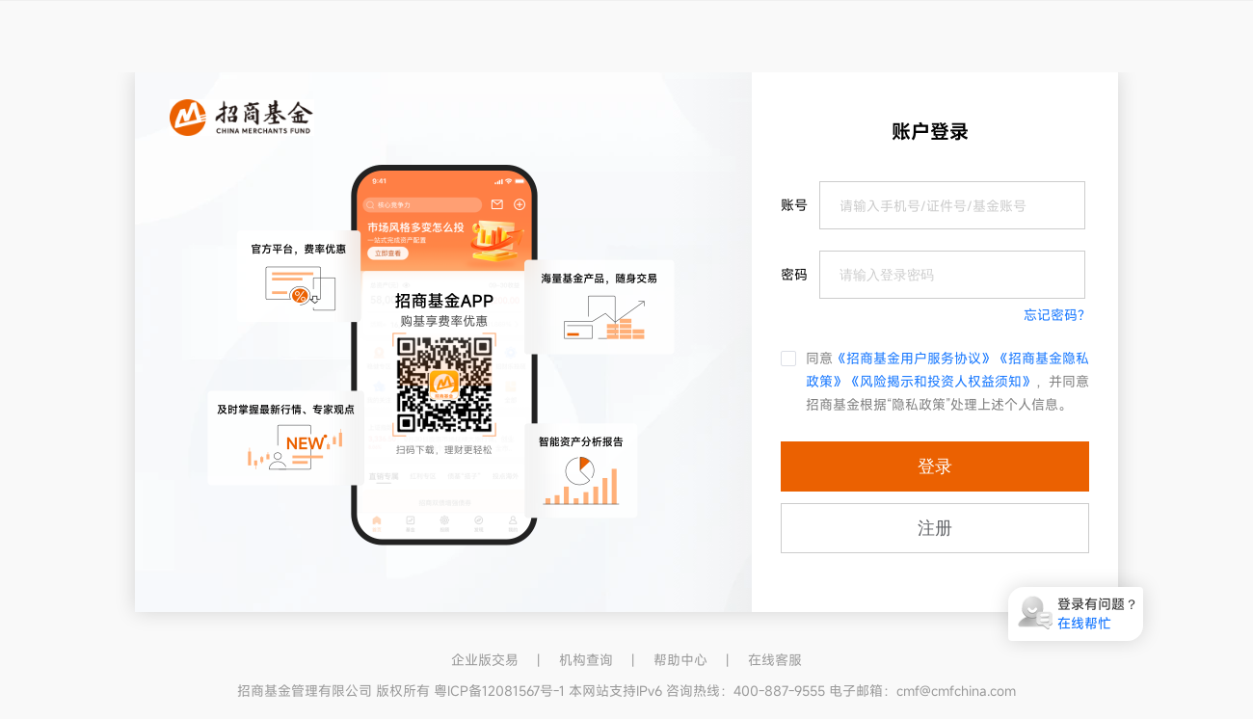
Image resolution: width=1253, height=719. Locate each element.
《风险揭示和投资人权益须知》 (940, 381)
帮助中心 (680, 660)
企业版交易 (485, 660)
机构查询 (586, 660)
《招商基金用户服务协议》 (914, 358)
